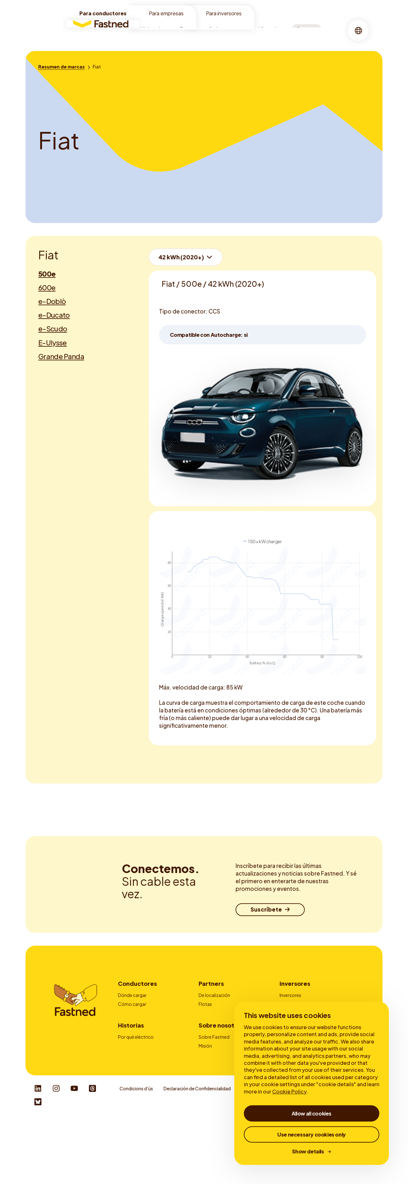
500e (46, 273)
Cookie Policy (289, 1091)
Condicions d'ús (136, 1154)
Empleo (207, 1096)
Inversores (295, 983)
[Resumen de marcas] (61, 66)
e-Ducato (54, 314)
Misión (205, 1078)
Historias (270, 30)
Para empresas (166, 13)
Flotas (205, 1004)
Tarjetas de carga (216, 1021)
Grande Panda (61, 356)
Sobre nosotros (230, 30)
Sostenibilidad (214, 1087)
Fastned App (131, 1021)
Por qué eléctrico (136, 1070)
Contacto (209, 1030)
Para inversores (224, 13)
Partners (211, 983)
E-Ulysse (52, 342)
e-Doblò (52, 301)
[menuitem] (157, 30)
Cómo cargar (132, 1004)
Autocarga (129, 1030)
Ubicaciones (157, 30)
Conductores (137, 983)
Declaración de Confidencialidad (197, 1154)
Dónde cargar (132, 995)
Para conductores (103, 13)
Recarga (191, 30)
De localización (214, 995)
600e (46, 287)
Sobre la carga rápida (140, 1087)
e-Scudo (52, 328)
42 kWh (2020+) (181, 257)
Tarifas (125, 1013)
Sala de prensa (214, 1105)
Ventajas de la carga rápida (145, 1078)
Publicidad (210, 1013)
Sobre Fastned (214, 1070)
